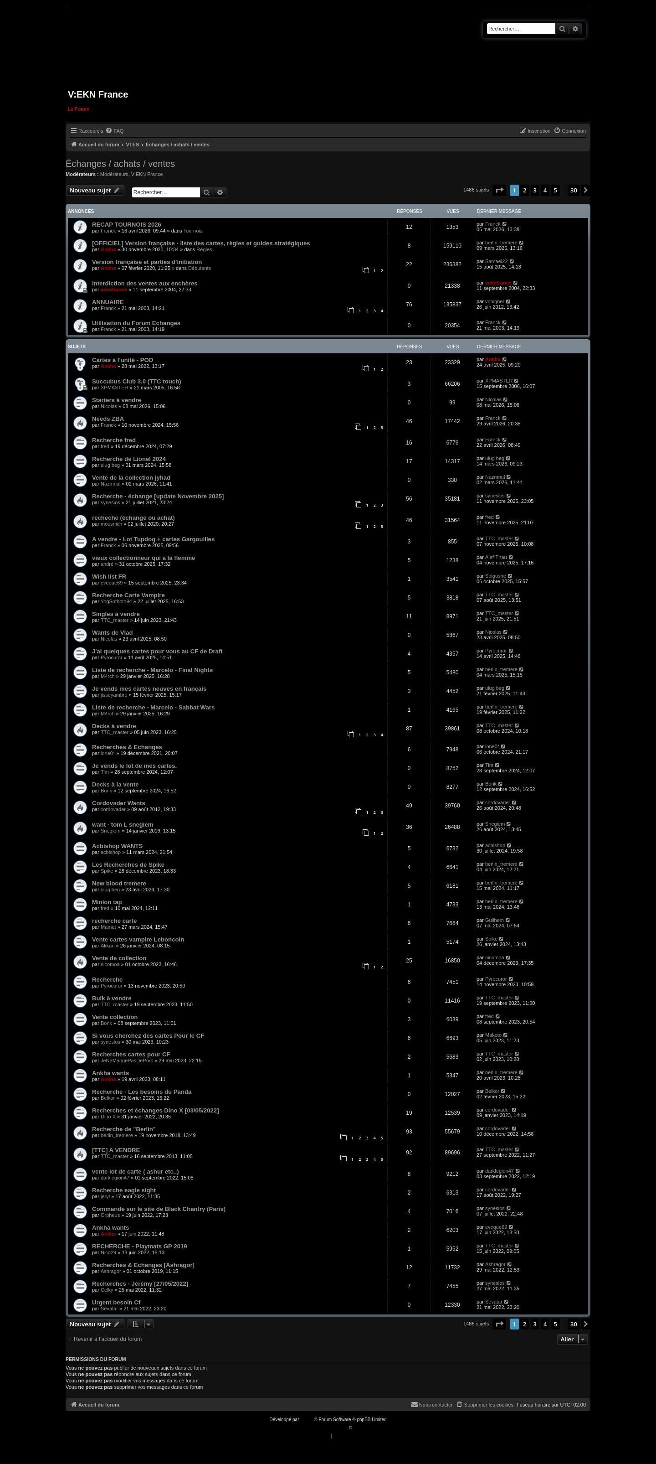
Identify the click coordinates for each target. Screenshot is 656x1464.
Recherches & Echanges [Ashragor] (143, 1265)
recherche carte (114, 920)
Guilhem (494, 920)
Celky (107, 1290)
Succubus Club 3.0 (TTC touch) (136, 381)
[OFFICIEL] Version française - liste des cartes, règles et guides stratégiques (201, 243)
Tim (105, 772)
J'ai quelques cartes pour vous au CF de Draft (157, 651)
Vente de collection (119, 958)
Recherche (107, 979)
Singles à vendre (116, 613)
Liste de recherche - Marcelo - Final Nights (152, 670)
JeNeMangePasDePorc (127, 1060)
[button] (499, 190)
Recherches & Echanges (127, 747)
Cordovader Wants (118, 803)
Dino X (108, 1116)
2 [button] (524, 190)
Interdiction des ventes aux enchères (145, 283)
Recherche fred (114, 440)
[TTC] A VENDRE (116, 1150)
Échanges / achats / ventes (120, 164)
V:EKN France (147, 174)
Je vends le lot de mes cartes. (134, 765)
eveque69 (112, 582)
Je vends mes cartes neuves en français (149, 688)
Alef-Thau (496, 557)
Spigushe (495, 576)
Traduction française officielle (318, 1427)
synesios (110, 502)
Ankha (108, 249)
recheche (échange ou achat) (133, 517)
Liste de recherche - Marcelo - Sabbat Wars (153, 707)
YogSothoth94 (116, 601)
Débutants (199, 268)
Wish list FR (109, 576)
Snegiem (110, 830)
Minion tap (107, 902)
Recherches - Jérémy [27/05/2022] (140, 1283)
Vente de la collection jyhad (131, 477)
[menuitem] (114, 130)
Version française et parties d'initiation (147, 262)
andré (107, 564)
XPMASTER (114, 387)
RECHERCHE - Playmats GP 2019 (139, 1246)
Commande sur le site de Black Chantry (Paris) (159, 1208)
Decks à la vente (115, 784)
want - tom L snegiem (123, 824)
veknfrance (114, 289)
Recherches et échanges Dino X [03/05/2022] (155, 1110)
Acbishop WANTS (117, 846)
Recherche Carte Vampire (128, 595)
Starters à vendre (116, 400)
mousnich (111, 524)
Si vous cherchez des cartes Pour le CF (148, 1035)
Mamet (108, 927)
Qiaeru (360, 1427)
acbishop (111, 852)
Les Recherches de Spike (128, 864)
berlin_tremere (501, 242)
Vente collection (115, 1017)
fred (105, 446)
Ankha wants (110, 1073)
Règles (204, 249)
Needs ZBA (108, 418)
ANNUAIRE (108, 302)
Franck (108, 230)
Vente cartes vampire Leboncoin (138, 939)
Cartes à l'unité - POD (122, 360)
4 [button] (545, 190)
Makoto (493, 1035)
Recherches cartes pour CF (131, 1054)
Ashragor (111, 1271)
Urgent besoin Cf (116, 1302)
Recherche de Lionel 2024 (129, 458)
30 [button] (573, 190)
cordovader (113, 809)
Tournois (193, 230)
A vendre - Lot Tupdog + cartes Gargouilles (153, 539)
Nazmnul (110, 483)
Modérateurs (114, 174)
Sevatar (109, 1308)
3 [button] (535, 190)
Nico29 (108, 1252)
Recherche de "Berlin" (124, 1129)
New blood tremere (119, 883)
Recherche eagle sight (124, 1190)
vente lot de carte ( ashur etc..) (135, 1171)
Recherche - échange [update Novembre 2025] (158, 496)
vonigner (494, 301)
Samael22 (496, 261)
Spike (107, 871)
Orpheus (110, 1215)
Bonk (106, 790)
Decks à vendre (114, 726)
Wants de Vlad (112, 632)
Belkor (108, 1098)
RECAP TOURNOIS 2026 (126, 224)
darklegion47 (115, 1177)
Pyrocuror (112, 657)
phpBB (307, 1419)
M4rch (108, 676)
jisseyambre (114, 695)
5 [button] (555, 190)
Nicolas (109, 406)
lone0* (108, 753)
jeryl (105, 1196)
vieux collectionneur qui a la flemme (143, 557)
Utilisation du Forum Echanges (136, 323)
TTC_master (499, 538)
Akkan (108, 945)
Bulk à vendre (112, 998)
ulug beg (110, 465)
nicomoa (110, 964)
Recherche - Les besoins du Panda (141, 1091)
